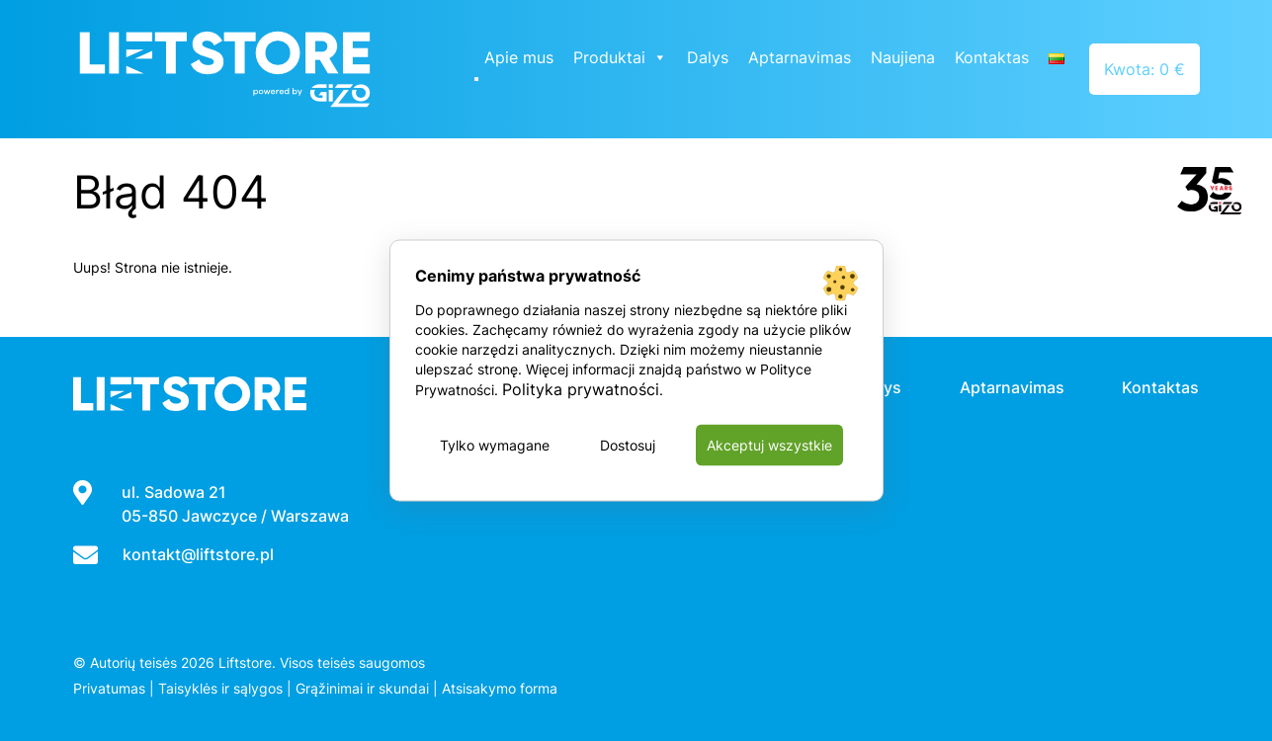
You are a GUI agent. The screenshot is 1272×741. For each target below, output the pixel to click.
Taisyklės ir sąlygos (220, 688)
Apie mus (518, 57)
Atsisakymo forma (499, 688)
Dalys (707, 57)
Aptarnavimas (799, 57)
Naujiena (903, 57)
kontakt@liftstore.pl (198, 554)
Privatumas (109, 688)
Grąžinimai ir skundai (362, 688)
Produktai (620, 57)
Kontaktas (992, 57)
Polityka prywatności (580, 389)
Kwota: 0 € (1144, 69)
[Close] (476, 79)
